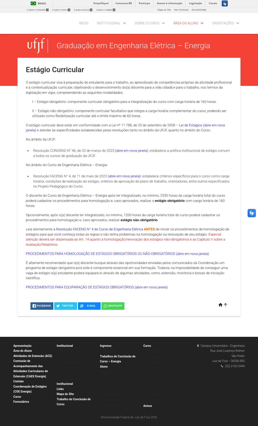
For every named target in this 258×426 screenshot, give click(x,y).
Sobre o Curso (146, 23)
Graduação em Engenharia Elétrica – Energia (133, 45)
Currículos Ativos (154, 351)
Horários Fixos (152, 400)
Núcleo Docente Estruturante (74, 373)
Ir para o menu (61, 10)
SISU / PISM (108, 351)
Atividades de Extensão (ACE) (32, 356)
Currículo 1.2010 (154, 362)
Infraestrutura (152, 378)
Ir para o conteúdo (38, 10)
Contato (18, 381)
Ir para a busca (83, 10)
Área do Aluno (185, 23)
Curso (17, 396)
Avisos (147, 405)
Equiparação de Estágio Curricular (119, 399)
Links (60, 389)
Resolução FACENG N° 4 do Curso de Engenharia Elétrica (99, 229)
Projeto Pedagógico (155, 373)
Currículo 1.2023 (154, 367)
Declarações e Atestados (115, 377)
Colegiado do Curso (69, 367)
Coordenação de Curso (71, 362)
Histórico (63, 356)
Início (83, 23)
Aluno (104, 366)
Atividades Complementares (116, 383)
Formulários (21, 401)
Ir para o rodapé (105, 10)
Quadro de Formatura (113, 405)
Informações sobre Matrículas (117, 371)
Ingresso (105, 345)
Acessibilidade (199, 10)
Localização (151, 384)
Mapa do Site (164, 10)
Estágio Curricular (111, 394)
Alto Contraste (181, 10)
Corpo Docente (66, 378)
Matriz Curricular (154, 356)
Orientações (223, 23)
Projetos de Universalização (116, 388)
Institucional (108, 23)
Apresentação (22, 345)
